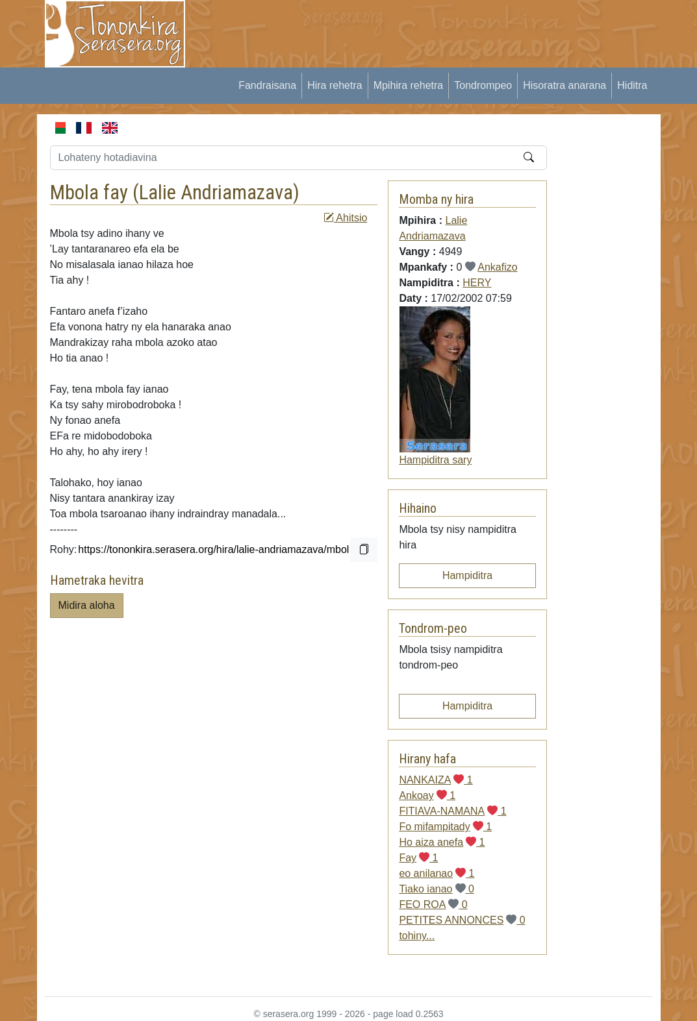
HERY (477, 282)
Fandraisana (267, 85)
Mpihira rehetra (409, 85)
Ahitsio (345, 217)
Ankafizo (497, 267)
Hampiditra (467, 575)
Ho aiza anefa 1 (442, 842)
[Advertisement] (437, 29)
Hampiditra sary (435, 459)
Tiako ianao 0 (436, 888)
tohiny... (417, 935)
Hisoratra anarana (564, 85)
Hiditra (632, 85)
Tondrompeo (483, 85)
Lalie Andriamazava (216, 192)
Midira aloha (86, 605)
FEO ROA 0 (433, 904)
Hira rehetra (334, 85)
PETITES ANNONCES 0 (462, 920)
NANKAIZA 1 (435, 779)
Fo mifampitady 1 (445, 826)
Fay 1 (418, 857)
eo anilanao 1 (436, 873)
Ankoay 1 (427, 795)
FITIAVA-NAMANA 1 (452, 811)
